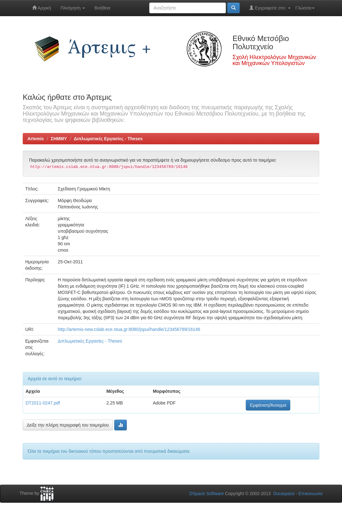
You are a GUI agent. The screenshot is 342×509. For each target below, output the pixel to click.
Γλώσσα (305, 7)
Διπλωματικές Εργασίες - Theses (108, 138)
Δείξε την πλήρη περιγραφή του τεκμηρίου (68, 425)
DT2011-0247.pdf (43, 402)
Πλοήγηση (73, 7)
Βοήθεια (102, 7)
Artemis (35, 138)
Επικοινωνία (310, 493)
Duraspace (284, 493)
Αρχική (41, 7)
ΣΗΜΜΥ (59, 138)
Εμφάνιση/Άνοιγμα (268, 405)
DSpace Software (206, 493)
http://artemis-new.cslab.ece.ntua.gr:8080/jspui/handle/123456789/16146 (129, 329)
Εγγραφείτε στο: (270, 7)
